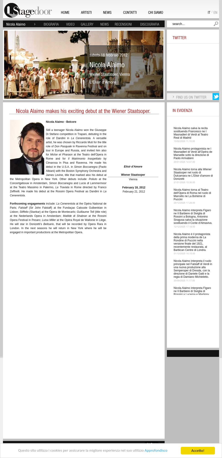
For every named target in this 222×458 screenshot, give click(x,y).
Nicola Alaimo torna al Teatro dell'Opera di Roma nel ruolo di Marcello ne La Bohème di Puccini (192, 194)
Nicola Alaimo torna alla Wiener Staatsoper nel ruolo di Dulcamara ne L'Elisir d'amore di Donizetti (193, 174)
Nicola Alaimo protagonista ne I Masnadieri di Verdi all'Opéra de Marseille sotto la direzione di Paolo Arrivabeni (193, 153)
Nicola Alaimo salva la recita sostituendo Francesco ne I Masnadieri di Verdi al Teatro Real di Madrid (191, 133)
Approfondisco (156, 451)
